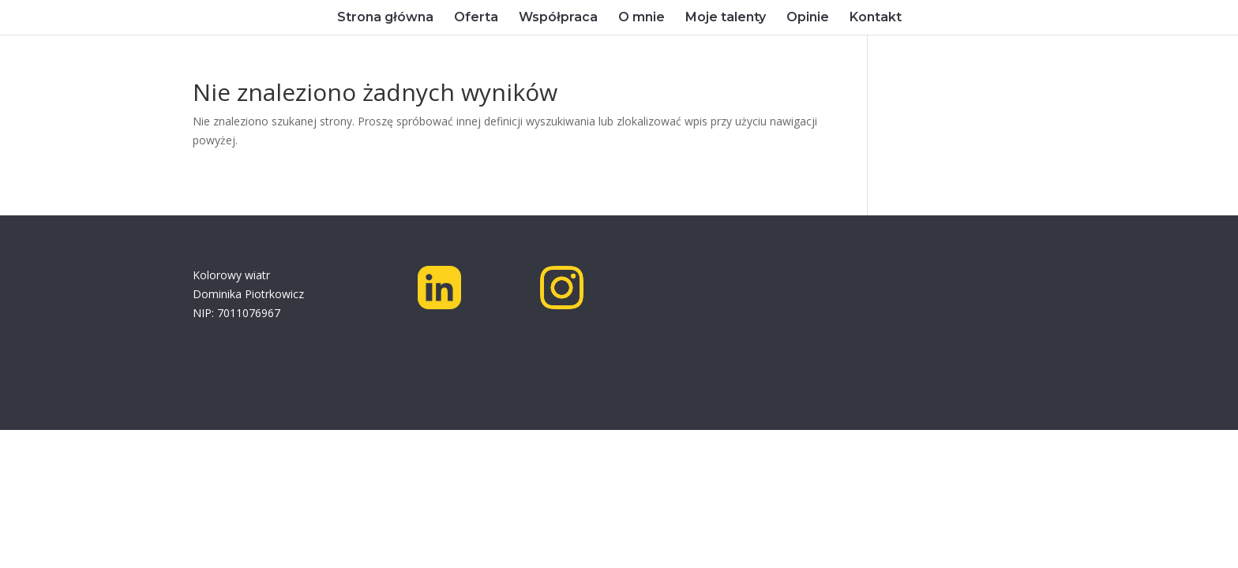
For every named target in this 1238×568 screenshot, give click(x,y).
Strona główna (385, 18)
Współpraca (558, 18)
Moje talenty (725, 18)
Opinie (807, 18)
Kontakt (876, 18)
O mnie (641, 18)
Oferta (476, 18)
